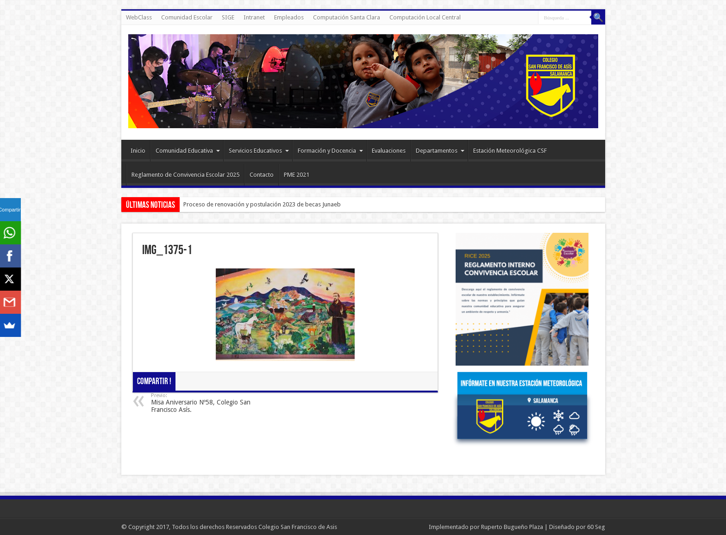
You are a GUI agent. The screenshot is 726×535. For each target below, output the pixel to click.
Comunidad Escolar (187, 17)
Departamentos (440, 150)
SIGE (228, 17)
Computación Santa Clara (346, 17)
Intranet (254, 17)
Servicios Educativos (259, 150)
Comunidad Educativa (188, 150)
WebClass (139, 17)
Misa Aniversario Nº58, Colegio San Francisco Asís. (207, 402)
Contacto (262, 174)
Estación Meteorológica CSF (510, 150)
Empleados (289, 17)
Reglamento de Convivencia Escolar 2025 (185, 174)
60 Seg (596, 526)
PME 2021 (296, 174)
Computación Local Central (425, 17)
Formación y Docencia (330, 150)
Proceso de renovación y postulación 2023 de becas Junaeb (262, 204)
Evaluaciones (389, 150)
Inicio (138, 150)
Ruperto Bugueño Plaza (512, 526)
